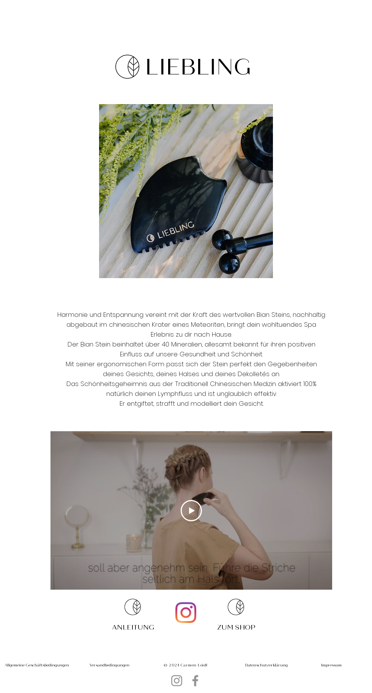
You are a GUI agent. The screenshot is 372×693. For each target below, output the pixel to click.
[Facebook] (195, 680)
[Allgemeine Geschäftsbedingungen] (37, 665)
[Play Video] (191, 510)
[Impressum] (331, 665)
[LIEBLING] (199, 67)
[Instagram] (185, 612)
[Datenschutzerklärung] (266, 665)
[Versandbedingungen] (109, 665)
